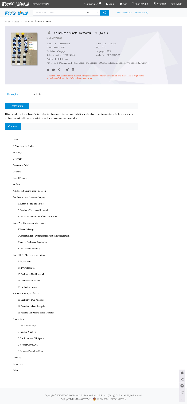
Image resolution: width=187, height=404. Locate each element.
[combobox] (66, 12)
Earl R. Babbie (61, 59)
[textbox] (66, 13)
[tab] (15, 94)
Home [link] (7, 22)
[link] (16, 22)
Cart (123, 4)
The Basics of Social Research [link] (37, 21)
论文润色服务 (140, 4)
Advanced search (124, 12)
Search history (141, 12)
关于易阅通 (176, 4)
